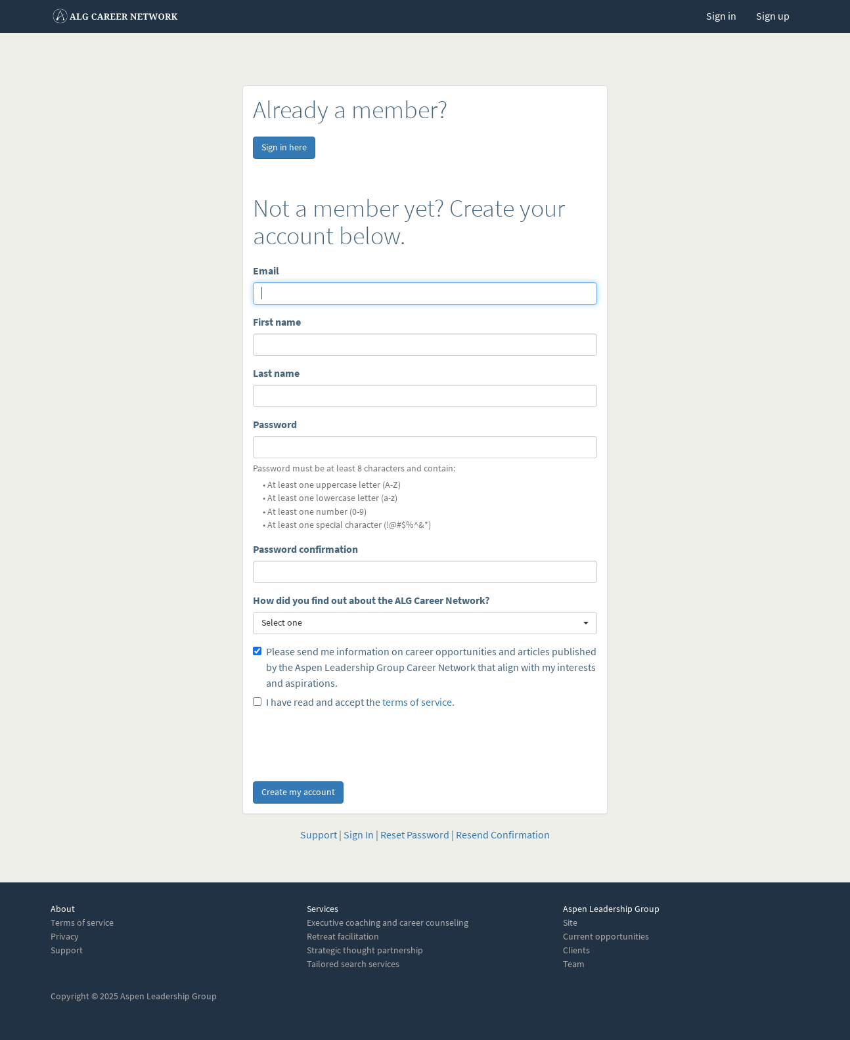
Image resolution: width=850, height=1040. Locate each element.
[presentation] (353, 742)
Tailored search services (353, 964)
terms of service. (418, 702)
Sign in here (284, 147)
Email (266, 271)
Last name (276, 373)
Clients (576, 950)
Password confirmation (305, 549)
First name (277, 322)
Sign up (773, 16)
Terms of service (82, 923)
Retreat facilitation (343, 936)
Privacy (65, 936)
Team (574, 964)
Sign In (359, 835)
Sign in (721, 16)
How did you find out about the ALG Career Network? (371, 600)
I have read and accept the (354, 702)
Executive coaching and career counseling (387, 923)
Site (570, 923)
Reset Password (414, 835)
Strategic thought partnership (365, 950)
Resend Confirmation (503, 835)
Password (275, 424)
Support (318, 835)
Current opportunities (606, 936)
